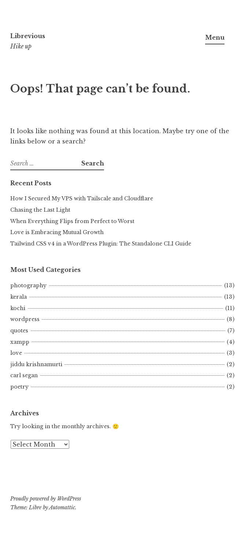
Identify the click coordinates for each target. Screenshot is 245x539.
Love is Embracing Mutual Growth (57, 232)
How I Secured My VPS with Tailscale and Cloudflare (81, 198)
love (16, 353)
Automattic (62, 507)
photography (28, 285)
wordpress (25, 319)
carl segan (24, 375)
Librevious (27, 36)
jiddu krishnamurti (36, 364)
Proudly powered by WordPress (45, 498)
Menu (214, 37)
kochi (17, 308)
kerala (18, 297)
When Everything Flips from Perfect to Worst (72, 221)
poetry (19, 386)
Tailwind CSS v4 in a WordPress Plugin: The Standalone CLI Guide (100, 243)
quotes (19, 330)
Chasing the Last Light (40, 210)
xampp (19, 342)
